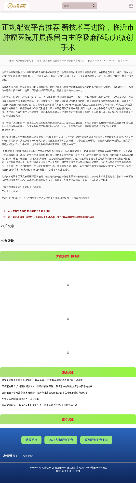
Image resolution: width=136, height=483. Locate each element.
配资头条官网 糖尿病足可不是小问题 (31, 211)
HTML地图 (101, 467)
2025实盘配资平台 (61, 440)
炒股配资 (31, 440)
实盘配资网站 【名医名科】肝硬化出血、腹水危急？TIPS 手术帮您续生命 (39, 405)
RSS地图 (91, 467)
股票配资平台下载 (96, 440)
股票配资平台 (30, 456)
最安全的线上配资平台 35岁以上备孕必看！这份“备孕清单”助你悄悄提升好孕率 (53, 217)
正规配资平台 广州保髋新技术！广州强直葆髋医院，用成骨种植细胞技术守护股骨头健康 (47, 386)
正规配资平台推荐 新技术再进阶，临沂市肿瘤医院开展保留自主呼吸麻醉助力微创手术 (46, 392)
